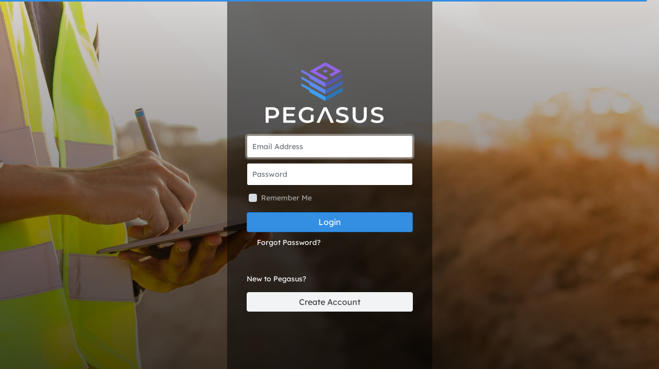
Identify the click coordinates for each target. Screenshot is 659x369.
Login (329, 222)
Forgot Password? (289, 242)
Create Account (330, 302)
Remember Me (286, 198)
